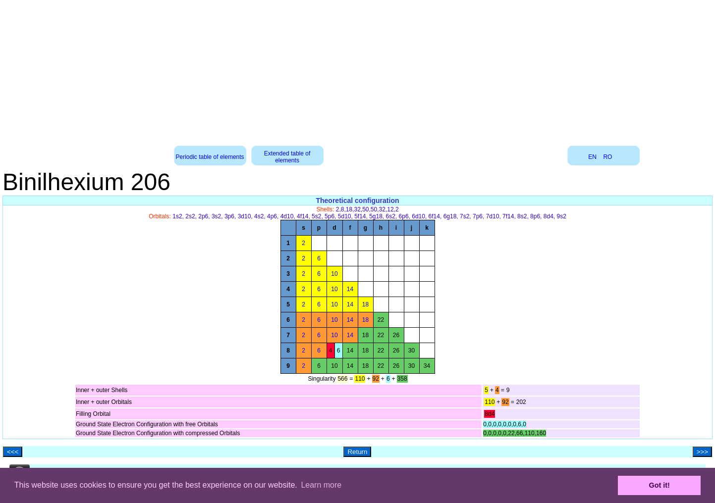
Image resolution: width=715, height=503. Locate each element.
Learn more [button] (321, 485)
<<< (12, 451)
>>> (702, 451)
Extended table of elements (287, 157)
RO (607, 156)
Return (357, 451)
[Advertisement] (357, 69)
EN (592, 156)
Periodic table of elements (210, 156)
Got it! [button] (659, 485)
